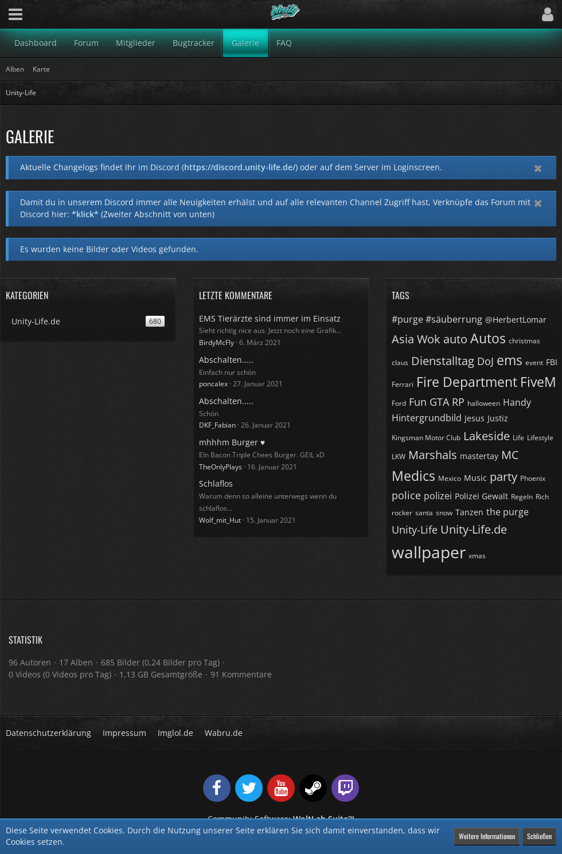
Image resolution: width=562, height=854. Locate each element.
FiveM (538, 382)
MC (510, 455)
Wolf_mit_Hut (220, 520)
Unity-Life (415, 529)
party (503, 476)
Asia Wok (416, 339)
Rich (542, 497)
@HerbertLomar (516, 319)
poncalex (213, 384)
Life (518, 437)
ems (509, 360)
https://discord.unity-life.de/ (239, 167)
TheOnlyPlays (220, 467)
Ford (399, 403)
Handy (517, 402)
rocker (402, 513)
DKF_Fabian (217, 425)
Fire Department (466, 382)
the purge (507, 512)
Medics (413, 476)
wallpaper (429, 552)
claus (400, 362)
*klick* (85, 214)
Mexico (449, 478)
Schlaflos (216, 483)
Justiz (497, 418)
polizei (438, 495)
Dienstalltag (442, 361)
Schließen (539, 836)
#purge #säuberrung (437, 319)
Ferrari (402, 384)
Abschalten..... (226, 359)
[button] (15, 14)
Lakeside (486, 436)
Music (475, 477)
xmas (477, 556)
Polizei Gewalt (481, 496)
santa (424, 513)
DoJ (485, 361)
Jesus (475, 418)
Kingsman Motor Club (426, 437)
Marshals (432, 455)
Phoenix (532, 478)
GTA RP (447, 402)
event (534, 362)
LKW (398, 456)
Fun (418, 402)
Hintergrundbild (427, 418)
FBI (551, 362)
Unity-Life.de (473, 529)
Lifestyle (540, 437)
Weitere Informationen (487, 836)
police (406, 495)
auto (455, 339)
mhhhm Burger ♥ (232, 442)
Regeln (522, 497)
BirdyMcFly (216, 342)
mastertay (479, 455)
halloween (483, 403)
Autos (488, 338)
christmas (524, 341)
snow (444, 513)
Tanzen (469, 512)
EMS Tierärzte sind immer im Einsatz (270, 318)
